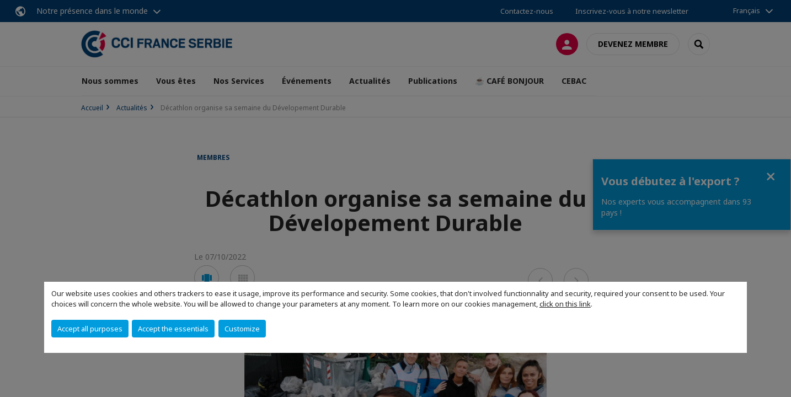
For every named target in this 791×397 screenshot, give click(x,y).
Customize (242, 329)
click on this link (565, 304)
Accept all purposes (89, 329)
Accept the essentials (173, 329)
